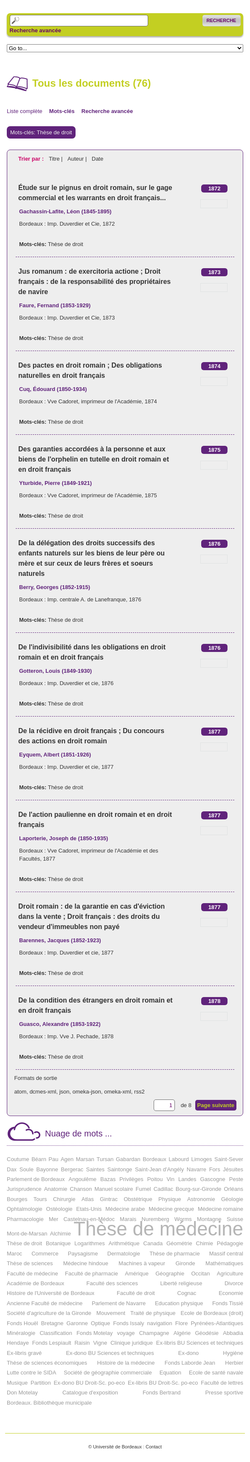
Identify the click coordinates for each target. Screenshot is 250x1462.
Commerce (45, 1253)
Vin (170, 1179)
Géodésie (207, 1333)
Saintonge (119, 1169)
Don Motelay (22, 1392)
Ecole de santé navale (216, 1372)
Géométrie (179, 1243)
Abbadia (233, 1333)
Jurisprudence (24, 1189)
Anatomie (55, 1189)
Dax (12, 1169)
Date (97, 159)
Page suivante (215, 1105)
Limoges (201, 1159)
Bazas (107, 1179)
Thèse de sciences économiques (47, 1363)
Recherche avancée (35, 30)
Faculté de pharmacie (91, 1273)
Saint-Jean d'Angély (159, 1169)
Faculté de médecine (32, 1273)
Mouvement (110, 1313)
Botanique (58, 1243)
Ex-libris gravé (24, 1353)
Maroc (14, 1253)
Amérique (137, 1273)
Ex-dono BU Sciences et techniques (110, 1353)
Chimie (204, 1243)
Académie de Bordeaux (35, 1283)
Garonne (77, 1323)
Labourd (179, 1159)
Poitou (155, 1179)
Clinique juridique (131, 1343)
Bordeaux (154, 1159)
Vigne (100, 1343)
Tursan (105, 1159)
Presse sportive (224, 1392)
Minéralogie (21, 1333)
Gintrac (109, 1199)
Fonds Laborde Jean (190, 1363)
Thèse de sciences (30, 1263)
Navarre (196, 1169)
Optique (100, 1323)
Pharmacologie (25, 1219)
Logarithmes (89, 1243)
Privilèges (131, 1179)
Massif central (226, 1253)
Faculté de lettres (222, 1383)
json (64, 1091)
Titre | (56, 159)
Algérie (182, 1333)
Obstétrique (138, 1199)
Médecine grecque (171, 1209)
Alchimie (60, 1233)
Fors (214, 1169)
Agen (67, 1159)
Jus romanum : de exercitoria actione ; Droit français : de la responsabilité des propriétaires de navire (94, 281)
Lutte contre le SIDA (31, 1372)
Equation (170, 1372)
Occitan (200, 1273)
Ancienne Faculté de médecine (45, 1303)
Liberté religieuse (181, 1283)
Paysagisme (83, 1253)
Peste (236, 1179)
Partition (41, 1383)
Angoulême (83, 1179)
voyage (126, 1333)
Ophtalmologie (24, 1209)
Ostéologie (59, 1209)
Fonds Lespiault (51, 1343)
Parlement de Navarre (119, 1303)
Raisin (82, 1343)
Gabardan (128, 1159)
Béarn (38, 1159)
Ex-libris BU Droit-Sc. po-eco (163, 1383)
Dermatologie (123, 1253)
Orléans (233, 1189)
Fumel (143, 1189)
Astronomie (201, 1199)
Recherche (221, 20)
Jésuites (233, 1169)
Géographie (169, 1273)
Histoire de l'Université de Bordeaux (50, 1293)
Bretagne (52, 1323)
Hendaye (18, 1343)
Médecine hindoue (85, 1263)
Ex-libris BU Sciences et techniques (199, 1343)
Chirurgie (64, 1199)
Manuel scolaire (114, 1189)
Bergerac (72, 1169)
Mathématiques (224, 1263)
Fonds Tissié (227, 1303)
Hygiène (233, 1353)
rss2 (139, 1091)
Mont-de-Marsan (27, 1233)
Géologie (232, 1199)
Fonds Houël (22, 1323)
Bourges (17, 1199)
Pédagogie (230, 1243)
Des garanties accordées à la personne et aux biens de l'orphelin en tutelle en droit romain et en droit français (93, 459)
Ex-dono (188, 1353)
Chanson (81, 1189)
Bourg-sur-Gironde (199, 1189)
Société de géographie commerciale (108, 1372)
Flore (181, 1323)
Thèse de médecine (158, 1229)
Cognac (187, 1293)
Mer (53, 1219)
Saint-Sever (228, 1159)
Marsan (85, 1159)
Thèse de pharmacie (174, 1253)
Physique (169, 1199)
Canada (153, 1243)
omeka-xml (117, 1091)
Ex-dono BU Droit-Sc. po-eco (89, 1383)
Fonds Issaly (128, 1323)
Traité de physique (152, 1313)
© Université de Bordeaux (115, 1446)
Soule (27, 1169)
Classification (55, 1333)
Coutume (18, 1159)
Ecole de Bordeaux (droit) (212, 1313)
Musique (17, 1383)
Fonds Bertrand (162, 1392)
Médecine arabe (125, 1209)
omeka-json (87, 1091)
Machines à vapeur (141, 1263)
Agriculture (230, 1273)
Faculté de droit (136, 1293)
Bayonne (47, 1169)
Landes (187, 1179)
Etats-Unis (89, 1209)
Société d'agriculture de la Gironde (49, 1313)
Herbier (234, 1363)
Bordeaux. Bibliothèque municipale (49, 1403)
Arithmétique (124, 1243)
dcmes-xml (43, 1091)
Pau (53, 1159)
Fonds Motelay (94, 1333)
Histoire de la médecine (126, 1363)
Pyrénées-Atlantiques (217, 1323)
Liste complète (24, 111)
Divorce (234, 1283)
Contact (154, 1446)
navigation (159, 1323)
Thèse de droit (65, 244)
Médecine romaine (220, 1209)
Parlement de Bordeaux (36, 1179)
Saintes (95, 1169)
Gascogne (212, 1179)
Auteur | (77, 159)
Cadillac (163, 1189)
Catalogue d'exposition (90, 1392)
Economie (231, 1293)
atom (20, 1091)
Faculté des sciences (112, 1283)
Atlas (87, 1199)
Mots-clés (62, 111)
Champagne (154, 1333)
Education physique (179, 1303)
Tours (40, 1199)
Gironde (185, 1263)
